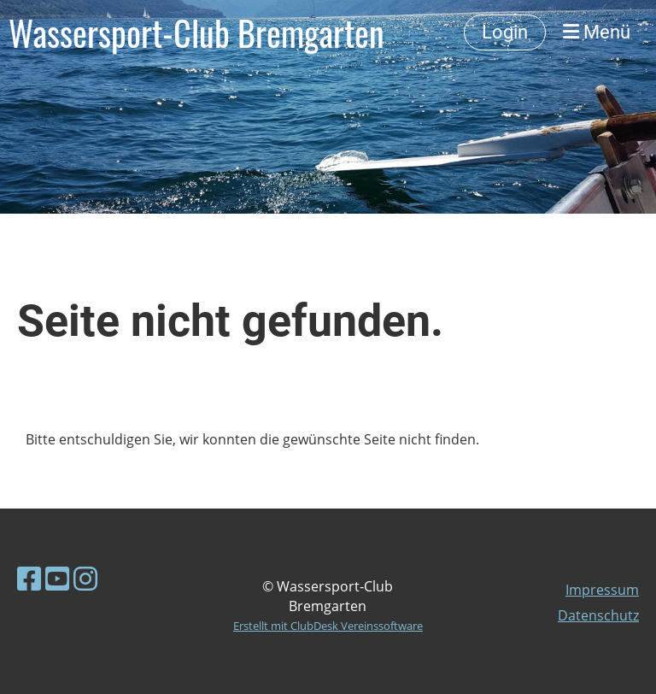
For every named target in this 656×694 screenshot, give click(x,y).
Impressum (602, 589)
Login (505, 32)
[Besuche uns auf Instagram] (85, 578)
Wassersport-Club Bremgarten (196, 32)
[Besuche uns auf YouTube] (57, 578)
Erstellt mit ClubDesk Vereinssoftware (328, 625)
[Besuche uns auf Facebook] (29, 578)
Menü (596, 32)
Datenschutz (598, 615)
